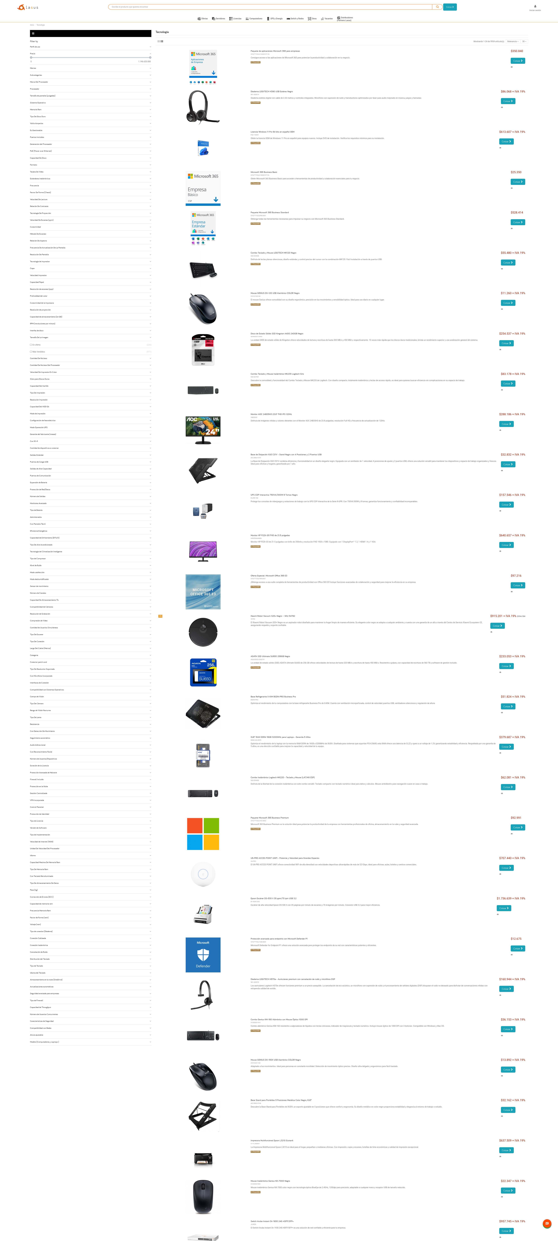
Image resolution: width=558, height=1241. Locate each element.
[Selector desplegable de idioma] (523, 8)
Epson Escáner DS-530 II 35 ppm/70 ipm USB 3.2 (273, 901)
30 (524, 45)
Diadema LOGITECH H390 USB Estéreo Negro (272, 94)
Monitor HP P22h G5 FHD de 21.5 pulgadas (270, 538)
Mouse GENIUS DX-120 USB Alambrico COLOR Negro (275, 296)
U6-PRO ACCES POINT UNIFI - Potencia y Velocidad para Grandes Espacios (285, 861)
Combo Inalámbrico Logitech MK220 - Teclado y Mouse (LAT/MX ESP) (283, 780)
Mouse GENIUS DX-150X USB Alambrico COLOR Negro (276, 1063)
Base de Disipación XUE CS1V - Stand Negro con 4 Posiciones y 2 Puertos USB (286, 458)
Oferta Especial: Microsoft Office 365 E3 (269, 579)
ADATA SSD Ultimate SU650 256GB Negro (270, 659)
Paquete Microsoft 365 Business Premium (270, 821)
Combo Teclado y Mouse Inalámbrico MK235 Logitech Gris (277, 377)
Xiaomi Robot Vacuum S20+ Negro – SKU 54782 (273, 619)
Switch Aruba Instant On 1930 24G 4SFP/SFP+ (272, 1224)
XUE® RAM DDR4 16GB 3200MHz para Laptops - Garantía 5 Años (281, 740)
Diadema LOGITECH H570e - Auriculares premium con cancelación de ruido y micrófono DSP (293, 982)
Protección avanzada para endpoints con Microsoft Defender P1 (279, 942)
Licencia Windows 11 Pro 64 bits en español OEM (272, 135)
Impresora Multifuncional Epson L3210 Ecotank (272, 1143)
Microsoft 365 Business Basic (264, 175)
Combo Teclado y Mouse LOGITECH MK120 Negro (273, 256)
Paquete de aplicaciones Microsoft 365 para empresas (275, 54)
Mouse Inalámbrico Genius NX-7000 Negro (270, 1184)
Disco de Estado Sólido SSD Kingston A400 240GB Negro (277, 336)
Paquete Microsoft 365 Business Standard (270, 215)
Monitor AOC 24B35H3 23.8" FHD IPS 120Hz (271, 417)
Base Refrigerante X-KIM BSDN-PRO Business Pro (273, 700)
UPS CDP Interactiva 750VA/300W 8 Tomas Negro (274, 498)
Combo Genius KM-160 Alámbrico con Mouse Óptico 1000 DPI (279, 1023)
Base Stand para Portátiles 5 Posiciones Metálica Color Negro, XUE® (281, 1103)
